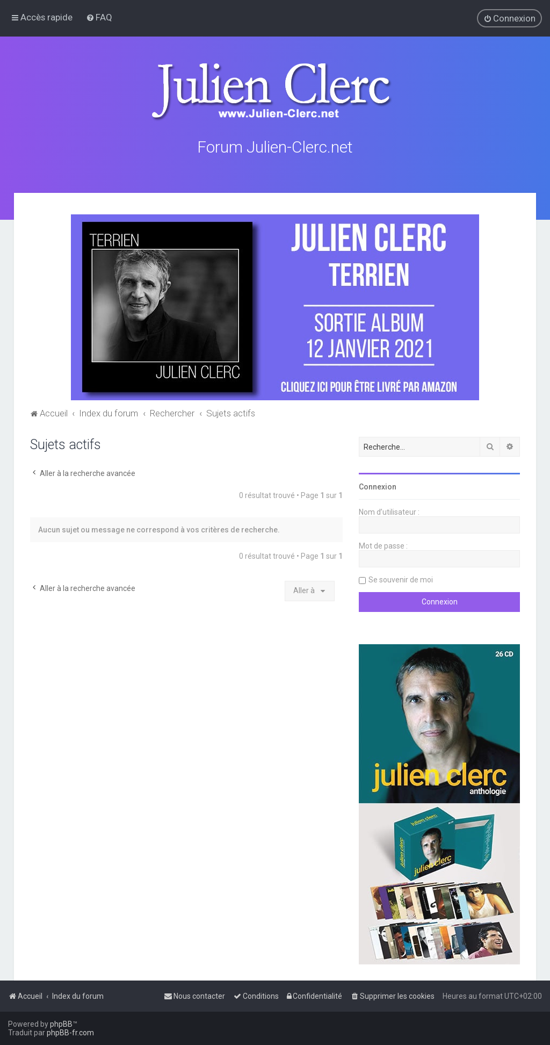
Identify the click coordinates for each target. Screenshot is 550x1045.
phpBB (61, 1024)
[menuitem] (99, 17)
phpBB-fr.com (70, 1032)
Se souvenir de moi (400, 579)
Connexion (377, 486)
